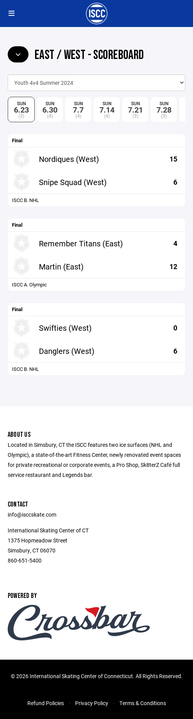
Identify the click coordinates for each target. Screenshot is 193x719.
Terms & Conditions (142, 703)
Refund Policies (45, 703)
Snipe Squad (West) (73, 182)
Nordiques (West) (69, 159)
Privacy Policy (91, 703)
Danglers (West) (66, 351)
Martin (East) (61, 266)
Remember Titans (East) (81, 243)
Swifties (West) (65, 328)
